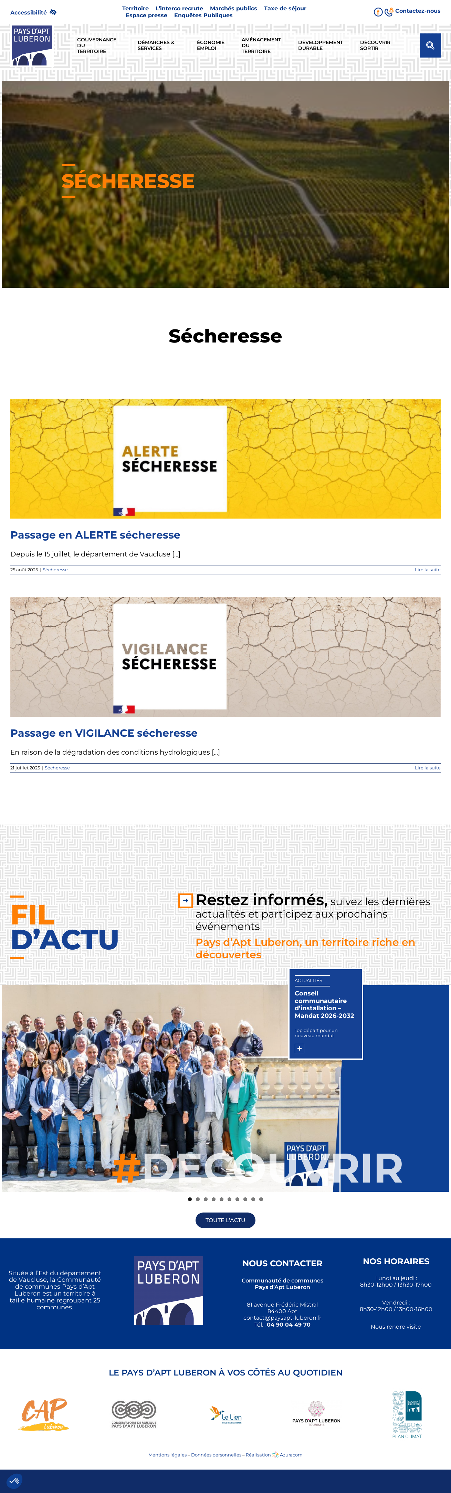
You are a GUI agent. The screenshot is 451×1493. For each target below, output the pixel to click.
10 (261, 1199)
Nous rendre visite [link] (396, 1326)
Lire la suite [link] (428, 569)
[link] (36, 12)
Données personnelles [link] (216, 1455)
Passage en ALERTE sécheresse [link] (95, 535)
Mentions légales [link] (167, 1455)
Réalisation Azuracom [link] (274, 1455)
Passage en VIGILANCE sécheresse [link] (104, 733)
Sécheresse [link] (55, 569)
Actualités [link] (308, 980)
